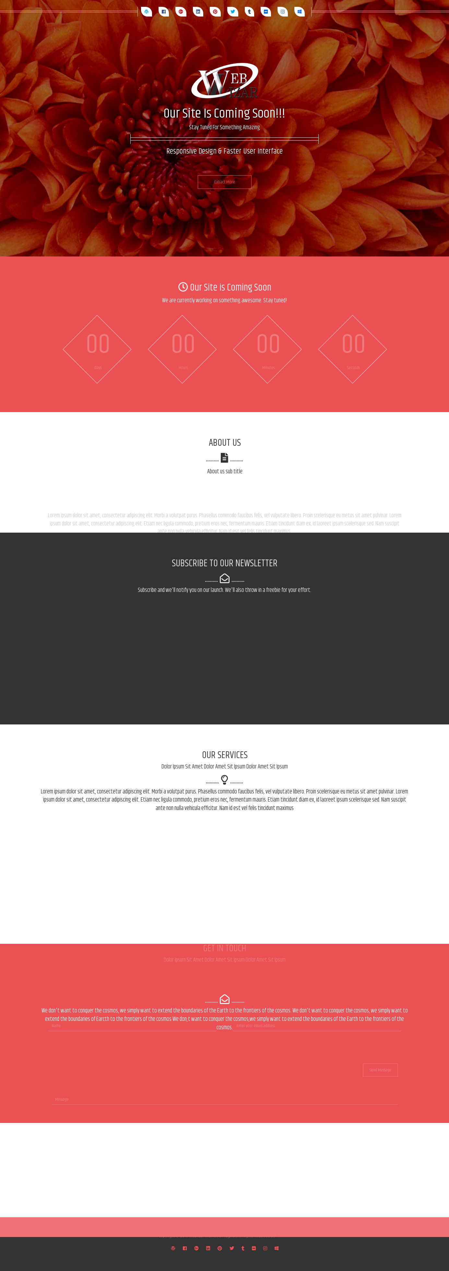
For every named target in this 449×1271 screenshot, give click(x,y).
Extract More (224, 182)
